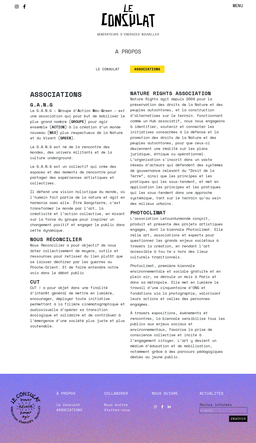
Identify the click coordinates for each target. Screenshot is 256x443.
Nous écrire (116, 404)
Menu (238, 5)
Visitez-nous (117, 410)
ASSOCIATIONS (147, 69)
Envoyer (238, 418)
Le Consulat (107, 69)
